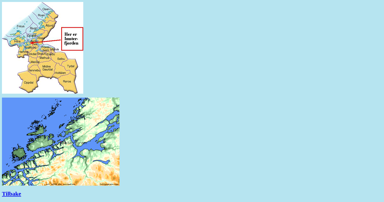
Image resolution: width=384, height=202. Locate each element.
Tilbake (11, 194)
